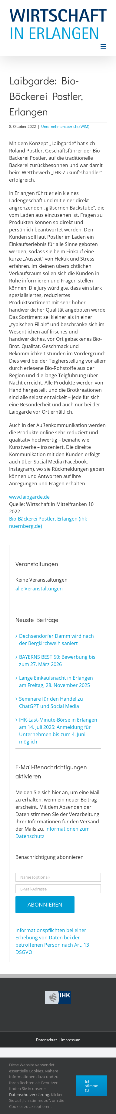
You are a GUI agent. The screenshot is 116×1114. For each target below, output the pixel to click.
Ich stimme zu (91, 1085)
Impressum (70, 1039)
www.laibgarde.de (29, 497)
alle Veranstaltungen (39, 588)
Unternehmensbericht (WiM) (65, 126)
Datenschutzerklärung (29, 1094)
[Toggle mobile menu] (104, 46)
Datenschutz (46, 1039)
